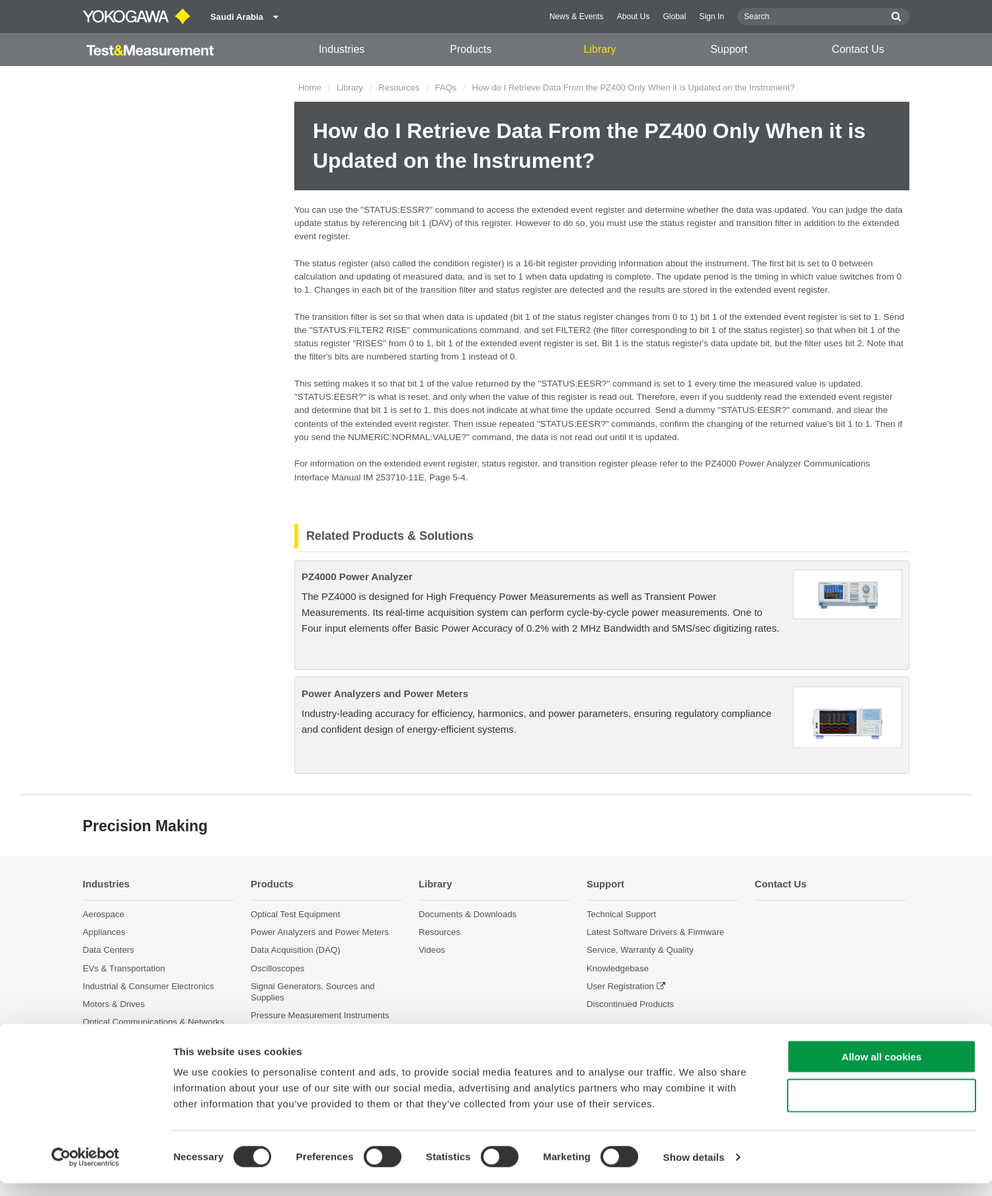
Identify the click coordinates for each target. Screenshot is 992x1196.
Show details (694, 1170)
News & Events (577, 16)
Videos (432, 950)
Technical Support (621, 914)
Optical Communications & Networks (153, 1022)
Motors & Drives (114, 1004)
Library (600, 49)
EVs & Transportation (124, 968)
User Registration (620, 985)
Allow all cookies (882, 1069)
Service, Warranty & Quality (640, 950)
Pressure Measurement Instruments (320, 1015)
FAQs (446, 88)
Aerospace (103, 914)
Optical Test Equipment (295, 914)
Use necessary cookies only (881, 1108)
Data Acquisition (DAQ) (296, 950)
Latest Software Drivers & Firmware (655, 932)
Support (728, 49)
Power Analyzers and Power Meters (385, 693)
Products (470, 49)
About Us (633, 16)
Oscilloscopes (277, 968)
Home (309, 88)
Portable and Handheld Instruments (319, 1033)
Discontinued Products (630, 1004)
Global (674, 16)
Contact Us (858, 49)
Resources (398, 88)
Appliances (104, 932)
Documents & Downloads (468, 914)
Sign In (711, 16)
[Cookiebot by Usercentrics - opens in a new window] (86, 1170)
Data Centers (108, 950)
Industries (341, 49)
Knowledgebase (618, 968)
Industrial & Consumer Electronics (148, 985)
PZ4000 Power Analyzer (357, 576)
